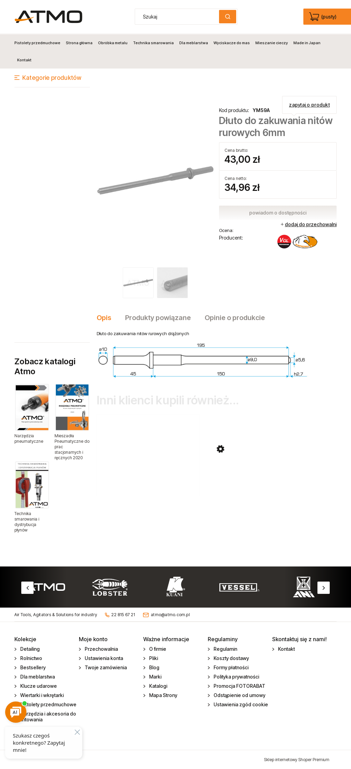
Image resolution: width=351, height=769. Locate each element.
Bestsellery (32, 667)
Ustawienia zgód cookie (240, 704)
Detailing (29, 649)
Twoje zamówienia (105, 667)
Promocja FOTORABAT (239, 686)
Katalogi (157, 686)
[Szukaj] (227, 16)
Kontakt (286, 649)
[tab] (107, 317)
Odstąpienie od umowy (239, 695)
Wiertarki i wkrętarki (41, 695)
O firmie (157, 649)
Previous (27, 587)
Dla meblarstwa (37, 677)
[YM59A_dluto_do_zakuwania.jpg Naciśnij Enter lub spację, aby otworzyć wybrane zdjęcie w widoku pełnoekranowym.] (155, 180)
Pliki (153, 658)
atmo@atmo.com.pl (170, 614)
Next (323, 587)
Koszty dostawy (231, 658)
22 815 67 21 (123, 614)
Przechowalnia (101, 649)
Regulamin (225, 649)
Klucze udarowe (38, 686)
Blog (153, 667)
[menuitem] (38, 42)
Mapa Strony (162, 695)
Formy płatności (231, 667)
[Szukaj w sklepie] (178, 16)
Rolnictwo (30, 658)
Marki (154, 677)
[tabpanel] (217, 354)
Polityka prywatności (236, 677)
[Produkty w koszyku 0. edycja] (323, 17)
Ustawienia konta (103, 658)
